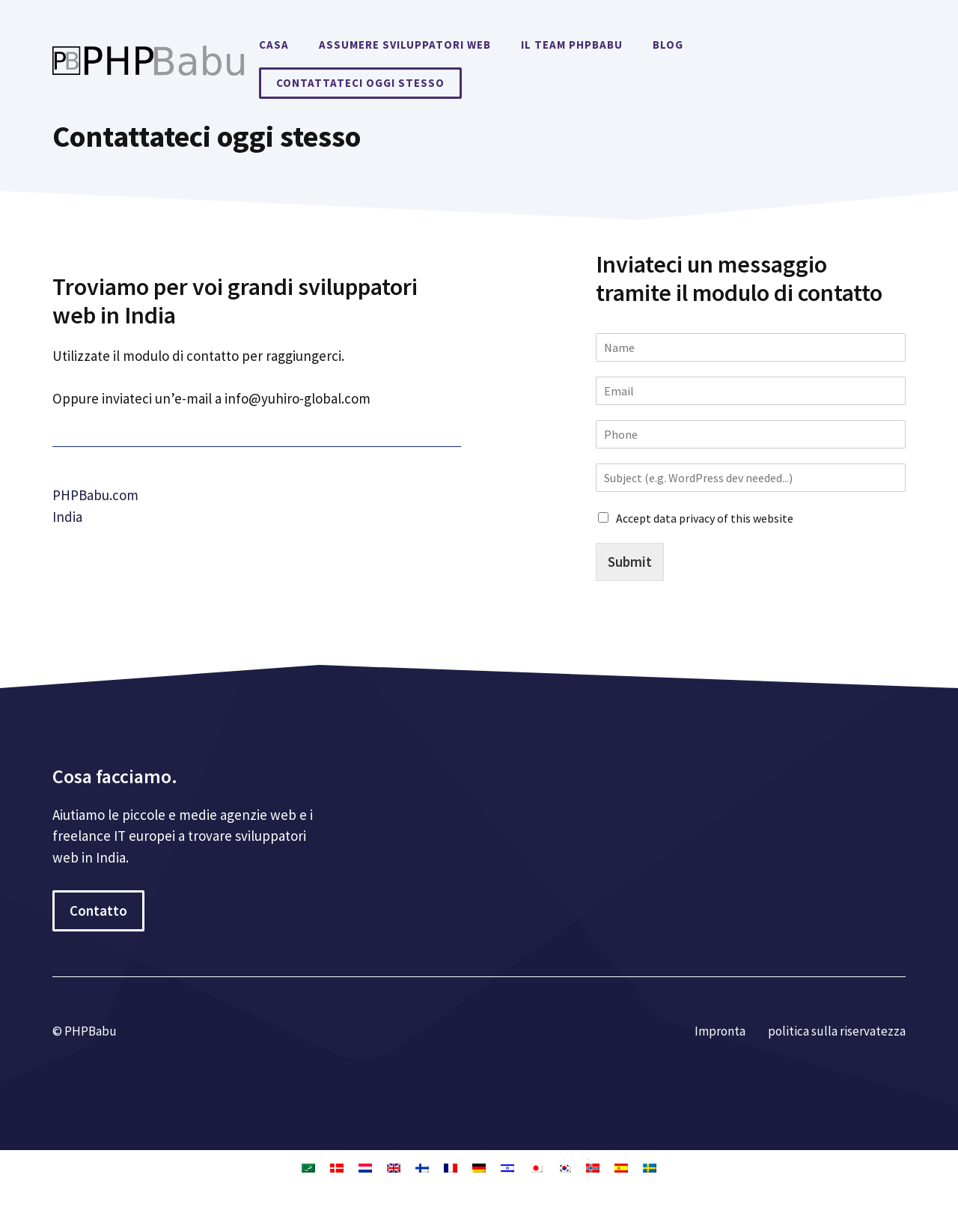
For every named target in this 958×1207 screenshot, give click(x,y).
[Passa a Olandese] (365, 1167)
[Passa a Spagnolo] (621, 1167)
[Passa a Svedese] (649, 1167)
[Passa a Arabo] (308, 1167)
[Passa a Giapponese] (536, 1167)
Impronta (720, 1031)
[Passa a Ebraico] (507, 1167)
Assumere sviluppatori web (405, 44)
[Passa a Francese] (450, 1167)
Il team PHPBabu (572, 44)
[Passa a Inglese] (393, 1167)
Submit (630, 562)
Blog (668, 44)
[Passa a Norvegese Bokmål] (593, 1167)
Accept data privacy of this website (704, 518)
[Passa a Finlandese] (422, 1167)
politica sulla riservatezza (837, 1031)
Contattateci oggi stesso (360, 83)
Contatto (98, 910)
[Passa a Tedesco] (479, 1167)
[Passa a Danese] (337, 1167)
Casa (274, 44)
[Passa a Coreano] (564, 1167)
